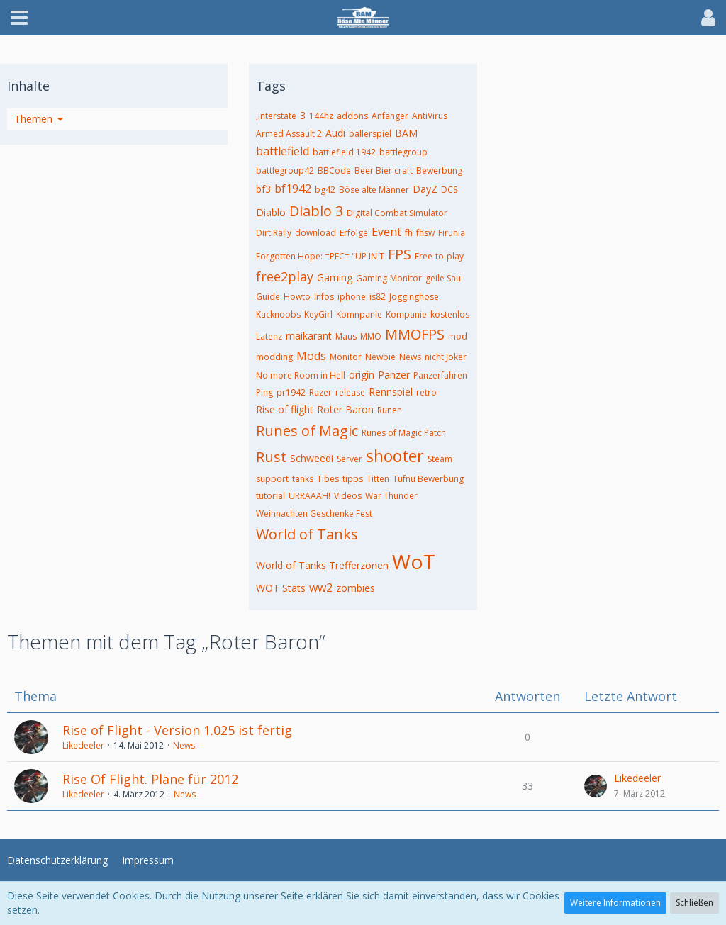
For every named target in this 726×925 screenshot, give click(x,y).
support (272, 479)
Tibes (328, 479)
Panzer (394, 374)
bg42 (325, 190)
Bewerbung (439, 170)
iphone (351, 297)
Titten (378, 479)
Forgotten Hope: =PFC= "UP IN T (320, 256)
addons (352, 116)
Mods (311, 356)
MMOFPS (415, 334)
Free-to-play (439, 256)
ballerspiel (370, 134)
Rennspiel (391, 391)
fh (409, 233)
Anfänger (390, 116)
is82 (377, 297)
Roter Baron (345, 409)
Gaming (334, 277)
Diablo (271, 212)
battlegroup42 (285, 170)
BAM (406, 133)
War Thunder (391, 496)
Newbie (380, 357)
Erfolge (354, 233)
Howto (297, 297)
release (350, 392)
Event (386, 232)
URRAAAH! (309, 496)
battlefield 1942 (344, 152)
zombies (355, 588)
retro (426, 392)
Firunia (451, 233)
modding (274, 357)
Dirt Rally (273, 233)
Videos (348, 496)
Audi (335, 133)
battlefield (282, 151)
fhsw (425, 233)
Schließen (694, 903)
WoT (413, 561)
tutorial (270, 496)
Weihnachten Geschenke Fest (314, 514)
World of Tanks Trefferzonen (322, 565)
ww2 (321, 587)
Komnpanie (359, 314)
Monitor (346, 357)
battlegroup (403, 152)
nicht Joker (446, 357)
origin (361, 374)
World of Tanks (307, 534)
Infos (324, 297)
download (315, 233)
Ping (264, 392)
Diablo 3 (316, 210)
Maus (346, 336)
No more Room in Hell (300, 375)
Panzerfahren (440, 375)
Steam (440, 459)
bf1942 (292, 188)
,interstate (276, 116)
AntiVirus (429, 116)
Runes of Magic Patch (404, 433)
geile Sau (443, 278)
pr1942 (291, 392)
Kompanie (406, 314)
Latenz (269, 336)
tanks (302, 479)
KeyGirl (318, 314)
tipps (352, 479)
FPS (399, 254)
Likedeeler (83, 745)
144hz (321, 116)
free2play (284, 276)
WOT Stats (281, 588)
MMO (370, 336)
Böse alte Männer (374, 190)
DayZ (425, 189)
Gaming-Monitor (389, 278)
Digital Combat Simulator (397, 213)
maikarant (309, 335)
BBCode (334, 170)
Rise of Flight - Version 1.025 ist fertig (177, 730)
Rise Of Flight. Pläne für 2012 (150, 778)
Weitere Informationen (615, 903)
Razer (320, 392)
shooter (395, 455)
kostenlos (449, 314)
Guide (268, 297)
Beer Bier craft (383, 170)
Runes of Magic (307, 430)
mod (457, 336)
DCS (449, 190)
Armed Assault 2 (289, 134)
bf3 (263, 189)
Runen (389, 410)
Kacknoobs (278, 314)
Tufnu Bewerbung (428, 479)
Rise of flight (284, 409)
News (410, 357)
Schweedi (311, 458)
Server (349, 459)
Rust (271, 456)
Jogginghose (414, 297)
